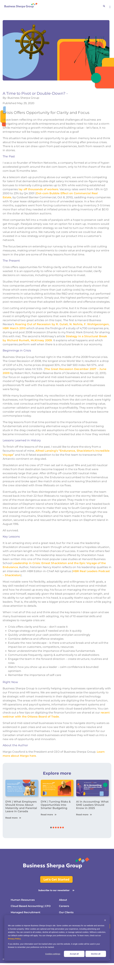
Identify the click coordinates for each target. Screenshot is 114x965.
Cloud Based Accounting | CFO (32, 907)
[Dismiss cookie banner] (105, 920)
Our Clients (66, 913)
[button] (110, 7)
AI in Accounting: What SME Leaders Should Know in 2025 (92, 805)
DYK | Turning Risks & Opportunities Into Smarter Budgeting (56, 805)
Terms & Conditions (101, 961)
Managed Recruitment (26, 913)
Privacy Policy (14, 939)
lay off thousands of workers (38, 189)
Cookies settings (52, 954)
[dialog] (57, 938)
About (63, 900)
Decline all (95, 954)
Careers (64, 907)
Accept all (74, 954)
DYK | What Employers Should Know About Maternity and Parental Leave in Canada (21, 806)
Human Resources (23, 900)
